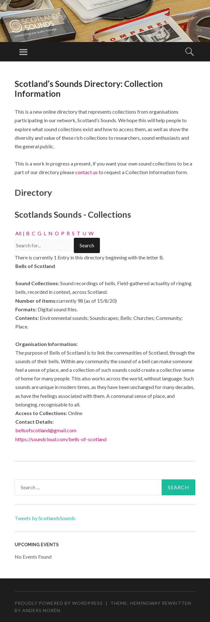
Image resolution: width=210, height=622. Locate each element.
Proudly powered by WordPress (59, 603)
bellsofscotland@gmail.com (45, 430)
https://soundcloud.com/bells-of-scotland (61, 439)
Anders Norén (41, 610)
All (18, 233)
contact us (86, 172)
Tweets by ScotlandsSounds (45, 518)
